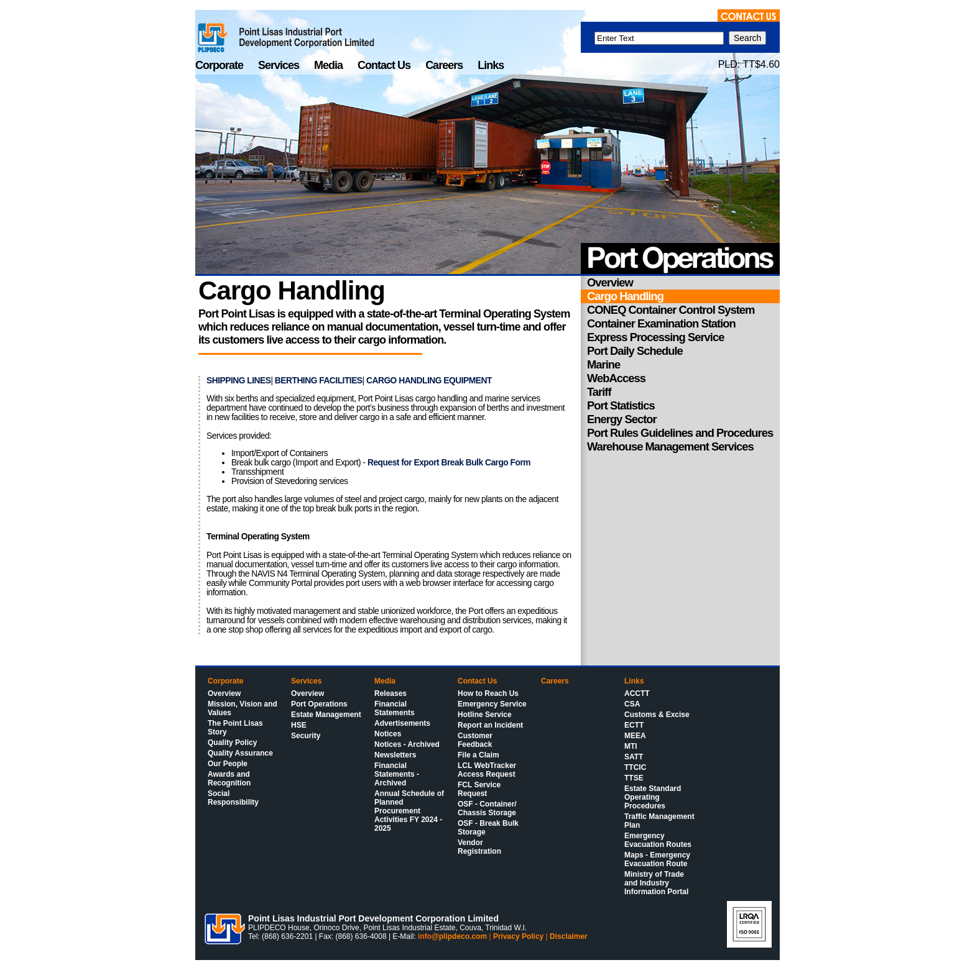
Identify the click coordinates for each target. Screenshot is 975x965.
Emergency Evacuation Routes (657, 840)
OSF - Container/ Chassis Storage (487, 808)
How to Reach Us (488, 693)
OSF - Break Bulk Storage (488, 827)
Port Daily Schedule (635, 350)
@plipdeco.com (459, 936)
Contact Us (385, 65)
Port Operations (319, 704)
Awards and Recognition (229, 778)
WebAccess (616, 378)
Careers (445, 65)
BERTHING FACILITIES (319, 380)
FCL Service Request (479, 789)
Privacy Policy (518, 936)
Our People (227, 763)
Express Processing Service (655, 337)
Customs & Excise (657, 714)
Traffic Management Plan (659, 821)
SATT (633, 756)
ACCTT (637, 693)
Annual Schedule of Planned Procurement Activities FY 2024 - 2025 (409, 811)
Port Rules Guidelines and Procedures (680, 432)
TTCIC (635, 767)
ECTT (634, 725)
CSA (632, 704)
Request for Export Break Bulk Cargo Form (448, 462)
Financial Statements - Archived (396, 774)
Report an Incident (490, 725)
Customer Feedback (475, 740)
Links (491, 65)
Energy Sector (622, 419)
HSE (299, 725)
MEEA (635, 735)
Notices (387, 733)
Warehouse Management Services (670, 446)
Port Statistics (621, 405)
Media (329, 65)
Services (280, 65)
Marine (603, 364)
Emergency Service (492, 704)
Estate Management (326, 714)
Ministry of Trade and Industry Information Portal (656, 883)
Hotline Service (485, 714)
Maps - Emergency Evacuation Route (657, 859)
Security (305, 735)
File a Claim (478, 755)
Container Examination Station (661, 323)
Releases (390, 693)
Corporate (220, 65)
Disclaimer (569, 936)
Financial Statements (394, 708)
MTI (630, 746)
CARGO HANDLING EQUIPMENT (429, 380)
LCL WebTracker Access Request (487, 770)
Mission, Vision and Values (242, 708)
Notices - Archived (407, 744)
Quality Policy (232, 742)
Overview (610, 282)
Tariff (599, 391)
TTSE (634, 778)
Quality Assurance (240, 753)
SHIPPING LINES (238, 380)
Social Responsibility (233, 798)
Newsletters (395, 755)
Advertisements (402, 723)
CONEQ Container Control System (670, 309)
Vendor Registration (479, 847)
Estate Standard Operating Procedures (652, 797)
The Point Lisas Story (235, 727)
